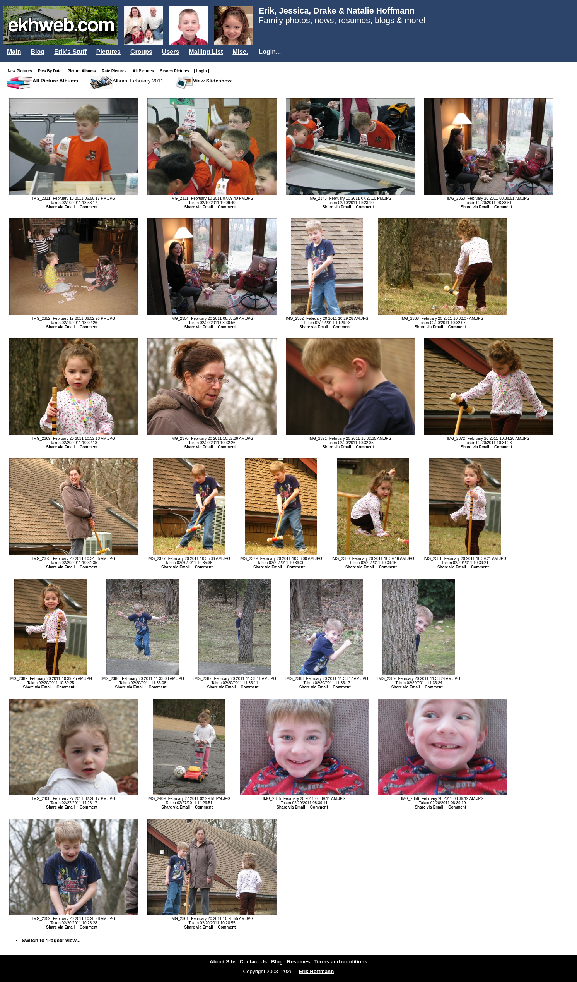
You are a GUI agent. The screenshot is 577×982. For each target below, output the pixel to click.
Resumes (298, 962)
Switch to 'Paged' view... (51, 940)
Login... (270, 51)
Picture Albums (83, 71)
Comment (88, 207)
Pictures (108, 51)
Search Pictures (176, 71)
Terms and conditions (340, 962)
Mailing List (206, 51)
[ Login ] (201, 71)
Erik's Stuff (70, 51)
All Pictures (145, 71)
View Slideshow (212, 81)
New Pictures (21, 71)
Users (170, 51)
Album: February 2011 (138, 81)
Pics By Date (51, 71)
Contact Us (253, 962)
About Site (223, 962)
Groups (141, 51)
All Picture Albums (55, 81)
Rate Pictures (116, 71)
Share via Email (60, 207)
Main (14, 51)
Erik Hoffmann (316, 971)
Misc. (240, 51)
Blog (37, 51)
